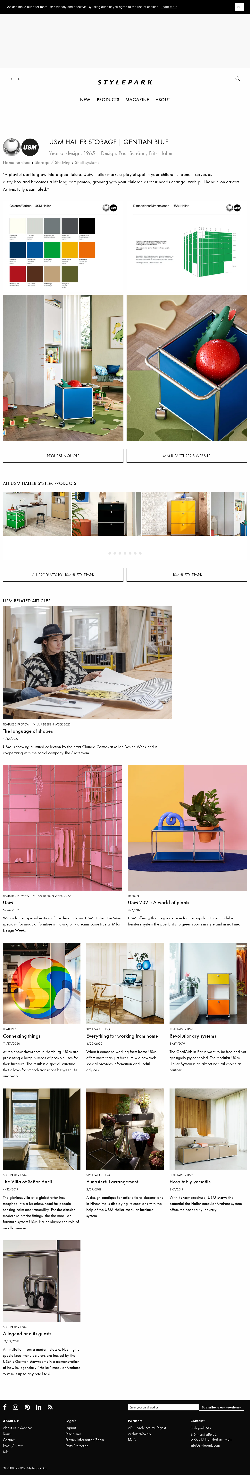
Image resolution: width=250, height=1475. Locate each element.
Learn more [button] (169, 7)
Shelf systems (87, 162)
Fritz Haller (161, 153)
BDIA (132, 1439)
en (18, 79)
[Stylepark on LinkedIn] (39, 1407)
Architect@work (139, 1434)
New (85, 99)
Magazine (137, 99)
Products (108, 99)
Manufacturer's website (187, 455)
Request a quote (63, 455)
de (11, 79)
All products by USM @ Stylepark (63, 574)
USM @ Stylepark (186, 574)
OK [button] (239, 7)
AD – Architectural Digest (147, 1427)
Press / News (13, 1445)
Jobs (6, 1452)
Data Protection (76, 1445)
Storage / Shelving (53, 162)
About (162, 99)
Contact (8, 1439)
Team (7, 1434)
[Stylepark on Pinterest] (27, 1407)
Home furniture (16, 162)
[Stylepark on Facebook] (5, 1407)
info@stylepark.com (205, 1445)
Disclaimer (73, 1434)
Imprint (70, 1427)
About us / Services (17, 1427)
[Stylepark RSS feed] (50, 1407)
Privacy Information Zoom (84, 1439)
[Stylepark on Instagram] (15, 1407)
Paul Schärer (132, 153)
